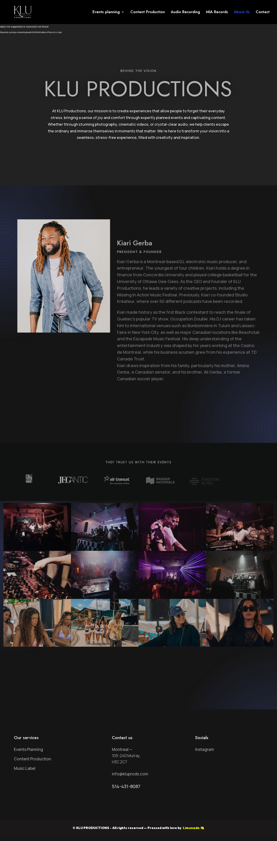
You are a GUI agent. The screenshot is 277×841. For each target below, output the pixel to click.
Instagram (204, 749)
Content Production (147, 12)
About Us (242, 12)
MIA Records (217, 12)
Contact (263, 12)
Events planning (106, 12)
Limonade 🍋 (193, 828)
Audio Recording (185, 12)
